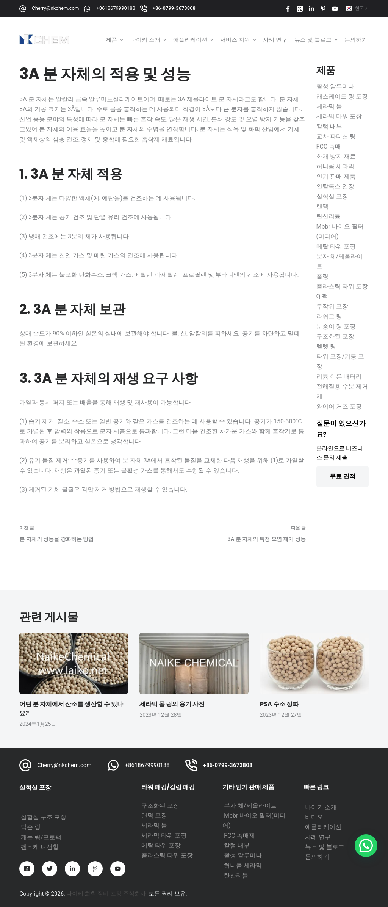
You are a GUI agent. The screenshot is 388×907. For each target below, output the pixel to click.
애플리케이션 (323, 826)
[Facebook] (288, 9)
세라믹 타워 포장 (164, 835)
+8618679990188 (115, 8)
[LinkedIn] (311, 9)
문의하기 (317, 856)
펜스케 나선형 (40, 847)
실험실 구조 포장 (43, 817)
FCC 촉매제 (239, 835)
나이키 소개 (321, 807)
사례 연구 (318, 837)
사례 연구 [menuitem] (275, 40)
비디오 (314, 817)
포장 (161, 815)
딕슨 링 (31, 826)
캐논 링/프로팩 (41, 837)
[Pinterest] (323, 9)
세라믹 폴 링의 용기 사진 (172, 704)
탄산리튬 (236, 875)
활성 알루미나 (243, 855)
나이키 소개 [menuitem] (149, 40)
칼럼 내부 (237, 845)
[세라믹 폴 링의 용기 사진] (193, 663)
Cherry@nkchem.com (55, 8)
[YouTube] (335, 9)
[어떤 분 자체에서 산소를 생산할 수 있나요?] (73, 663)
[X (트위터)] (300, 9)
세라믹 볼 (154, 825)
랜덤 (148, 815)
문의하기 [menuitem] (355, 40)
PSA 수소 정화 (279, 704)
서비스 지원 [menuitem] (239, 40)
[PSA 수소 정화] (314, 663)
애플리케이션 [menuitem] (194, 40)
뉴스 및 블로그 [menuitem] (316, 40)
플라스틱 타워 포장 (167, 855)
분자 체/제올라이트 (250, 805)
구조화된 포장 (160, 805)
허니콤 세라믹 (243, 865)
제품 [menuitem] (115, 40)
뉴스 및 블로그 (324, 847)
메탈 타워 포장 (161, 845)
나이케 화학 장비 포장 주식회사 (106, 893)
